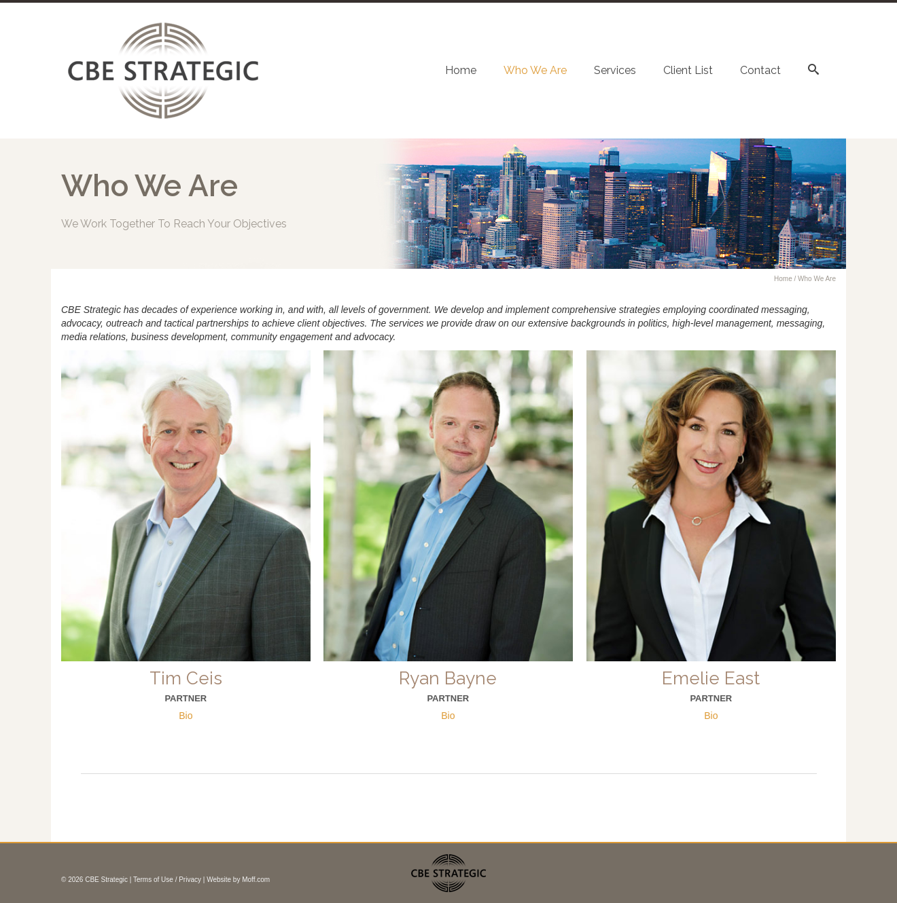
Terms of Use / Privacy (167, 879)
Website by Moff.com (238, 879)
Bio (185, 715)
